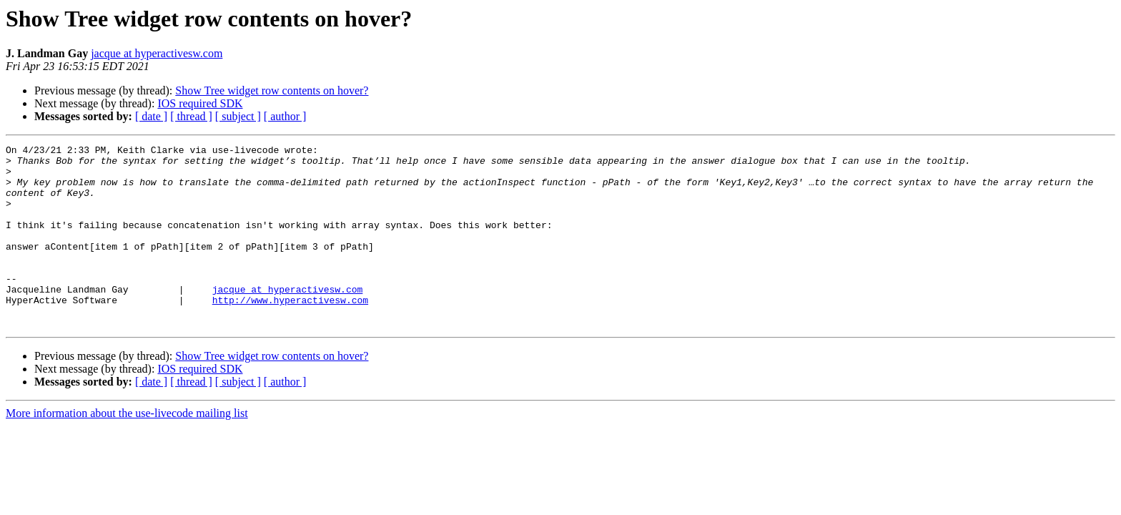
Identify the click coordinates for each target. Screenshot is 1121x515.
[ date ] (151, 116)
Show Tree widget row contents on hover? (271, 90)
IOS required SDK (199, 103)
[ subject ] (238, 116)
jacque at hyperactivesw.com (156, 53)
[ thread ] (191, 116)
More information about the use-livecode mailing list (127, 449)
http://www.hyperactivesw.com (290, 331)
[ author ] (285, 116)
